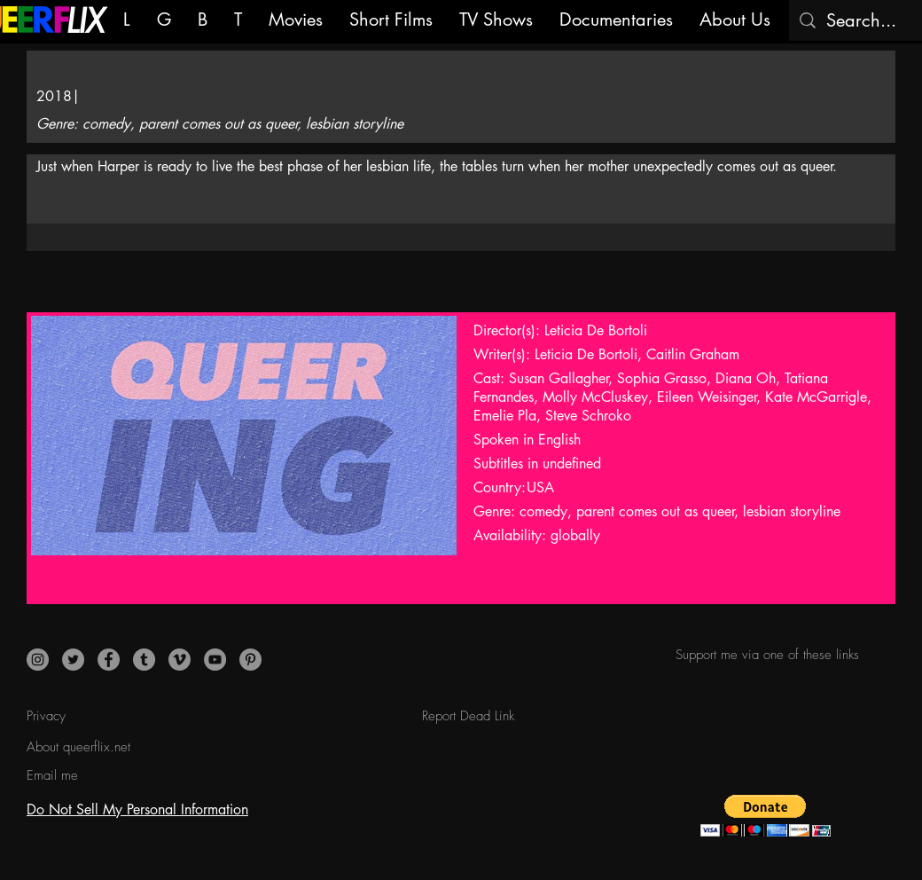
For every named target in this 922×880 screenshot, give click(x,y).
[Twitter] (73, 659)
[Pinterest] (250, 659)
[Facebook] (109, 659)
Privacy (46, 716)
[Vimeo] (179, 659)
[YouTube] (215, 659)
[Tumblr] (144, 659)
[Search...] (863, 20)
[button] (765, 816)
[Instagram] (38, 659)
